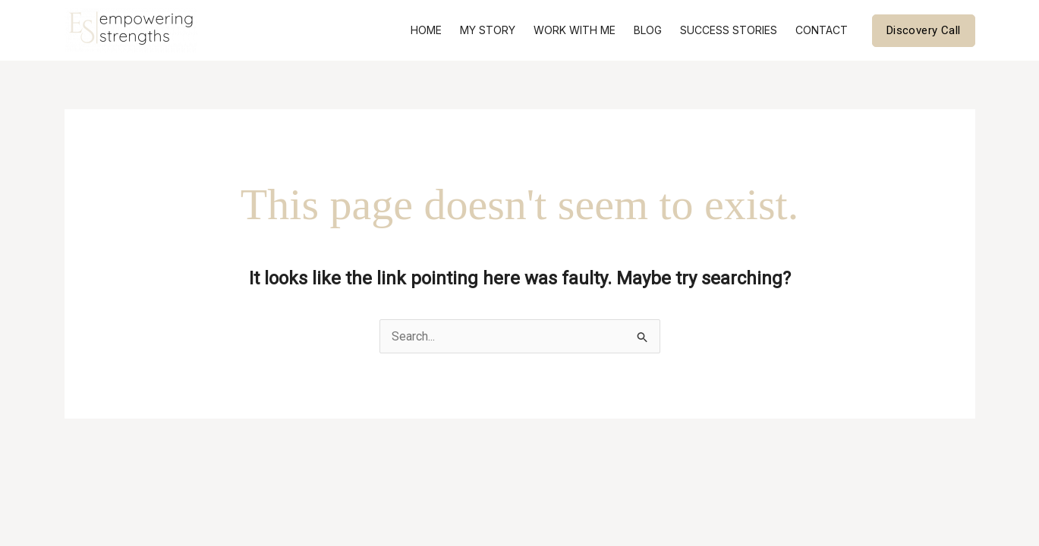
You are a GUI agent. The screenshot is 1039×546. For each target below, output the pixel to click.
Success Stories (728, 30)
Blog (648, 30)
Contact (821, 30)
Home (426, 30)
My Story (487, 30)
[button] (923, 30)
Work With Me (575, 30)
